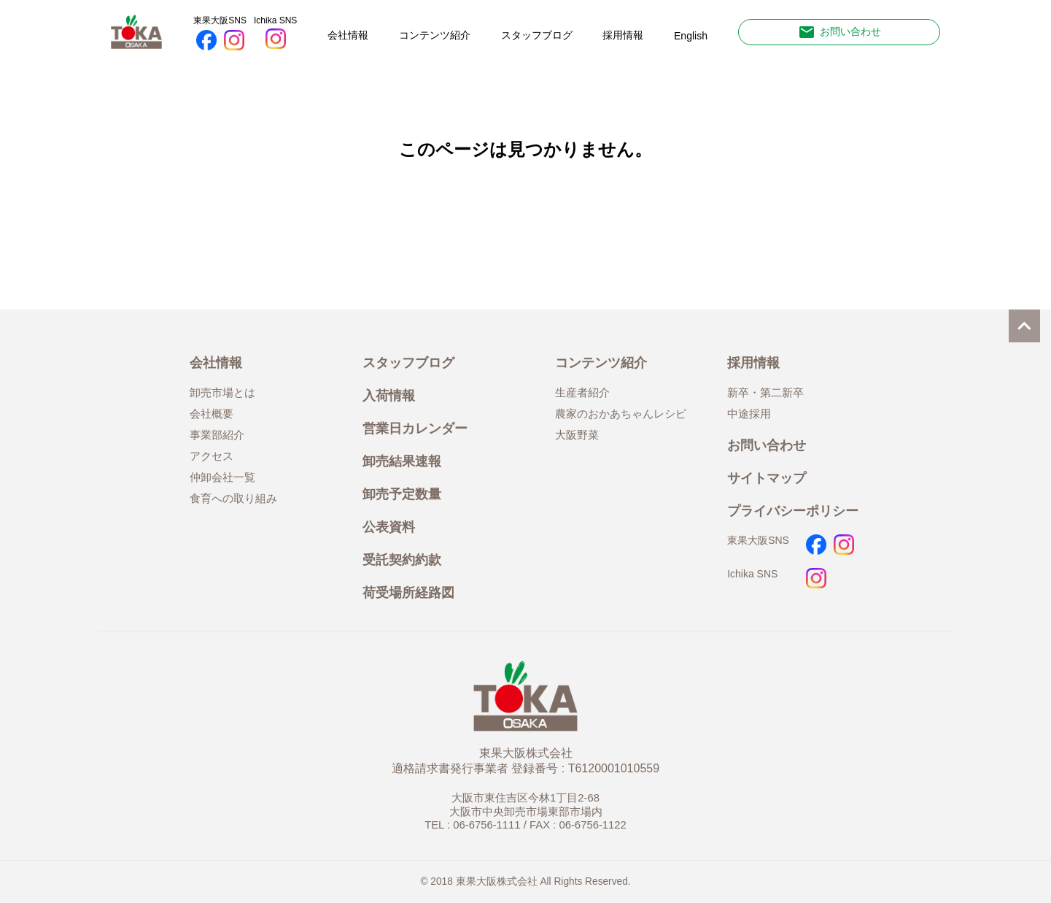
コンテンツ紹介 (434, 35)
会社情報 (347, 35)
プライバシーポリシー (792, 510)
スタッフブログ (537, 35)
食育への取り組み (233, 498)
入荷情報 (388, 395)
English (690, 36)
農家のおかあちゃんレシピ (620, 414)
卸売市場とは (222, 393)
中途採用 (749, 414)
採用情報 (622, 35)
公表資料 (388, 526)
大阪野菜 (577, 435)
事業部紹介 (217, 435)
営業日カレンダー (415, 428)
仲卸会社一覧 (222, 477)
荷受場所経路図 (408, 592)
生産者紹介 (582, 393)
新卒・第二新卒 (765, 393)
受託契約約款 (401, 559)
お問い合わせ (839, 32)
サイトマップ (766, 477)
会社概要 (211, 414)
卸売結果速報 (401, 461)
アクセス (211, 456)
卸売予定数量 (401, 494)
